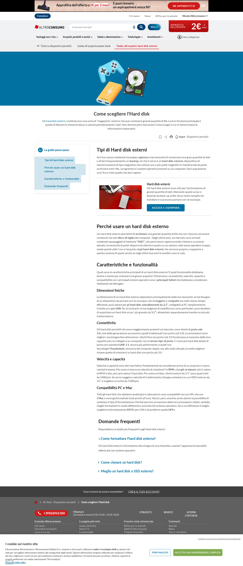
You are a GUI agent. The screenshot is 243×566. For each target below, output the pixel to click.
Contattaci (42, 16)
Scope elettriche (87, 525)
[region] (121, 550)
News (148, 16)
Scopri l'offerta (191, 514)
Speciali (173, 525)
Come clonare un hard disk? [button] (120, 462)
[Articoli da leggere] (160, 137)
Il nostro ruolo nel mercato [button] (138, 521)
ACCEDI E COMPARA (166, 207)
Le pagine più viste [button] (89, 521)
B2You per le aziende (166, 16)
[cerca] (97, 27)
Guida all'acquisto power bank (94, 45)
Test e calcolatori (178, 532)
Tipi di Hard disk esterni (58, 160)
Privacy (9, 562)
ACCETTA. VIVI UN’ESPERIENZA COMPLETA (198, 552)
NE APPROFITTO (184, 5)
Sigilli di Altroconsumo (135, 529)
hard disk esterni (55, 120)
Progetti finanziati (133, 532)
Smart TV (84, 529)
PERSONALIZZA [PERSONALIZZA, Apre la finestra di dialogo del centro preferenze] (160, 552)
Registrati (194, 37)
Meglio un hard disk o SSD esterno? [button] (126, 471)
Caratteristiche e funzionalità (61, 178)
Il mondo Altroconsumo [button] (48, 521)
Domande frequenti (56, 186)
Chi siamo (134, 16)
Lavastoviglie (86, 532)
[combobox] (107, 27)
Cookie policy (19, 562)
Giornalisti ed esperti (46, 529)
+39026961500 (51, 513)
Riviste (168, 512)
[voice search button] (133, 27)
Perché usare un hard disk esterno (60, 169)
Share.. (166, 137)
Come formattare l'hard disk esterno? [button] (127, 439)
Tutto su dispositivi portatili (54, 45)
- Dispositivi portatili (191, 136)
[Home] (36, 502)
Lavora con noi (42, 532)
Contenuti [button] (174, 521)
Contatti (146, 512)
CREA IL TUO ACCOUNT (144, 491)
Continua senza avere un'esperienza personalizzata (219, 539)
